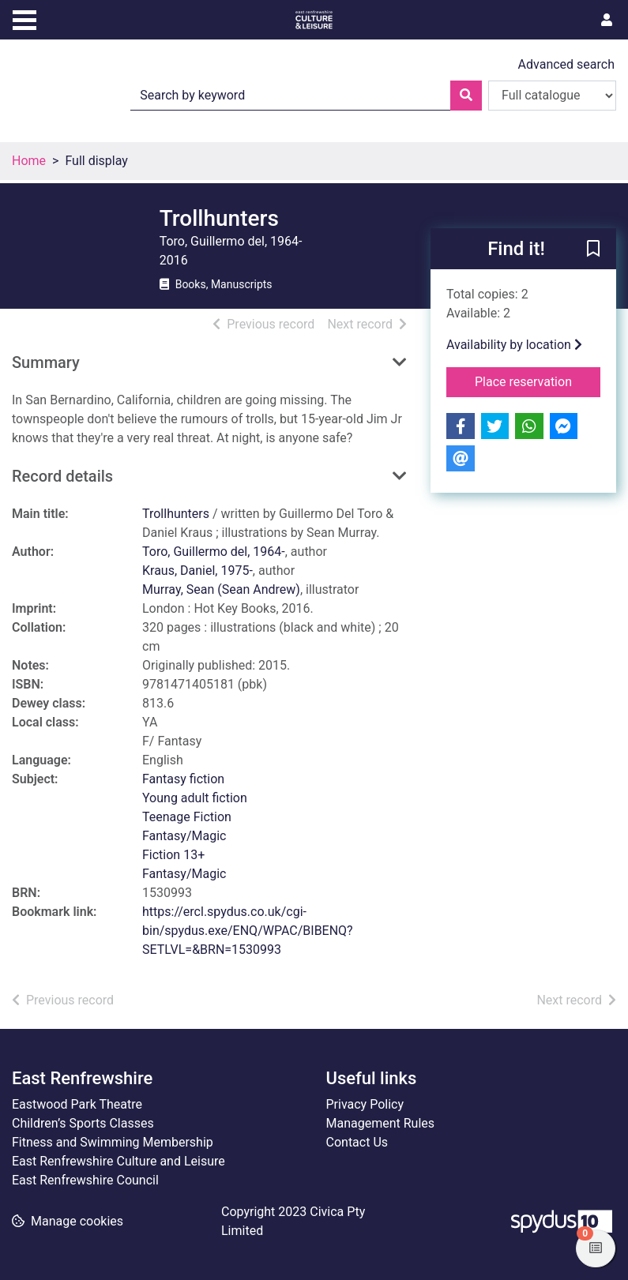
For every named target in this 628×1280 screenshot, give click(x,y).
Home (29, 160)
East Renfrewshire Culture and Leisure (118, 1161)
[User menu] (607, 20)
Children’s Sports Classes (83, 1123)
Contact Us (357, 1142)
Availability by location (514, 344)
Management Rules (380, 1123)
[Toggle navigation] (24, 18)
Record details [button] (62, 476)
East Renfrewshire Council (85, 1180)
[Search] (466, 96)
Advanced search (566, 64)
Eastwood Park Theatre (77, 1104)
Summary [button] (46, 362)
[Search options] (552, 96)
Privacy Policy (365, 1104)
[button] (593, 249)
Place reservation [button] (537, 380)
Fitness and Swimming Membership (112, 1142)
